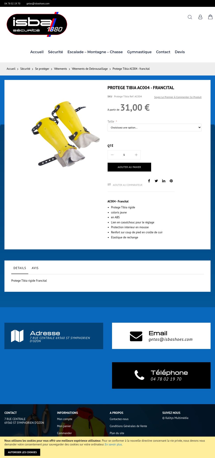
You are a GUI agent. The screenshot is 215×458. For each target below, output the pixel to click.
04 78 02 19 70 (12, 3)
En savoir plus (113, 444)
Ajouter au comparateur (128, 185)
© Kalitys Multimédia (175, 418)
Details (19, 268)
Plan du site (117, 433)
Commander (64, 433)
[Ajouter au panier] (129, 167)
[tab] (19, 269)
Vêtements (60, 69)
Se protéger (42, 69)
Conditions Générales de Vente (128, 426)
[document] (107, 447)
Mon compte (64, 419)
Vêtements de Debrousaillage (90, 69)
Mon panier (64, 426)
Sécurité (25, 69)
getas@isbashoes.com (38, 3)
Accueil (11, 69)
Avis (35, 268)
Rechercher (190, 17)
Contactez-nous (119, 419)
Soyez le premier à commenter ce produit (178, 97)
